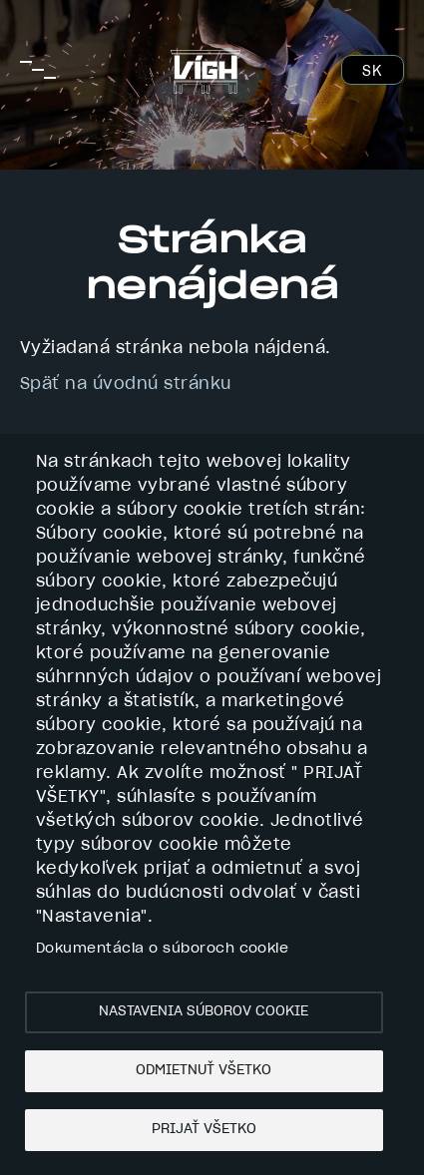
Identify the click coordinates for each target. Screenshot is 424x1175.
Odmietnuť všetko (203, 1070)
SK (371, 72)
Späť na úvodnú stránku (125, 384)
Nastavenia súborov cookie (203, 1011)
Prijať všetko (204, 1129)
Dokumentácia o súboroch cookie (162, 949)
